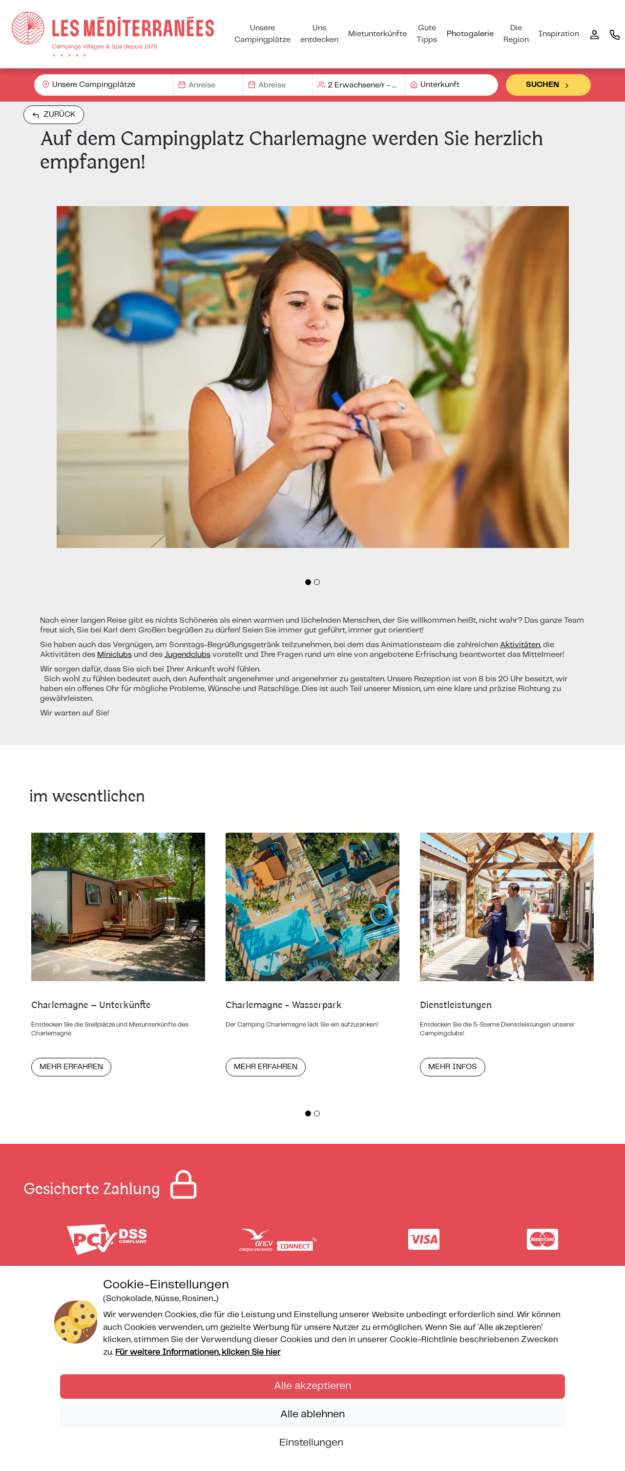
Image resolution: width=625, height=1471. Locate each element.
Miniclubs (114, 654)
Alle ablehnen (312, 1414)
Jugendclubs (187, 654)
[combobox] (103, 85)
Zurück (54, 115)
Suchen (548, 85)
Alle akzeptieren (312, 1386)
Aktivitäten (520, 645)
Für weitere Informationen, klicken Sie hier (198, 1352)
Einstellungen (312, 1443)
